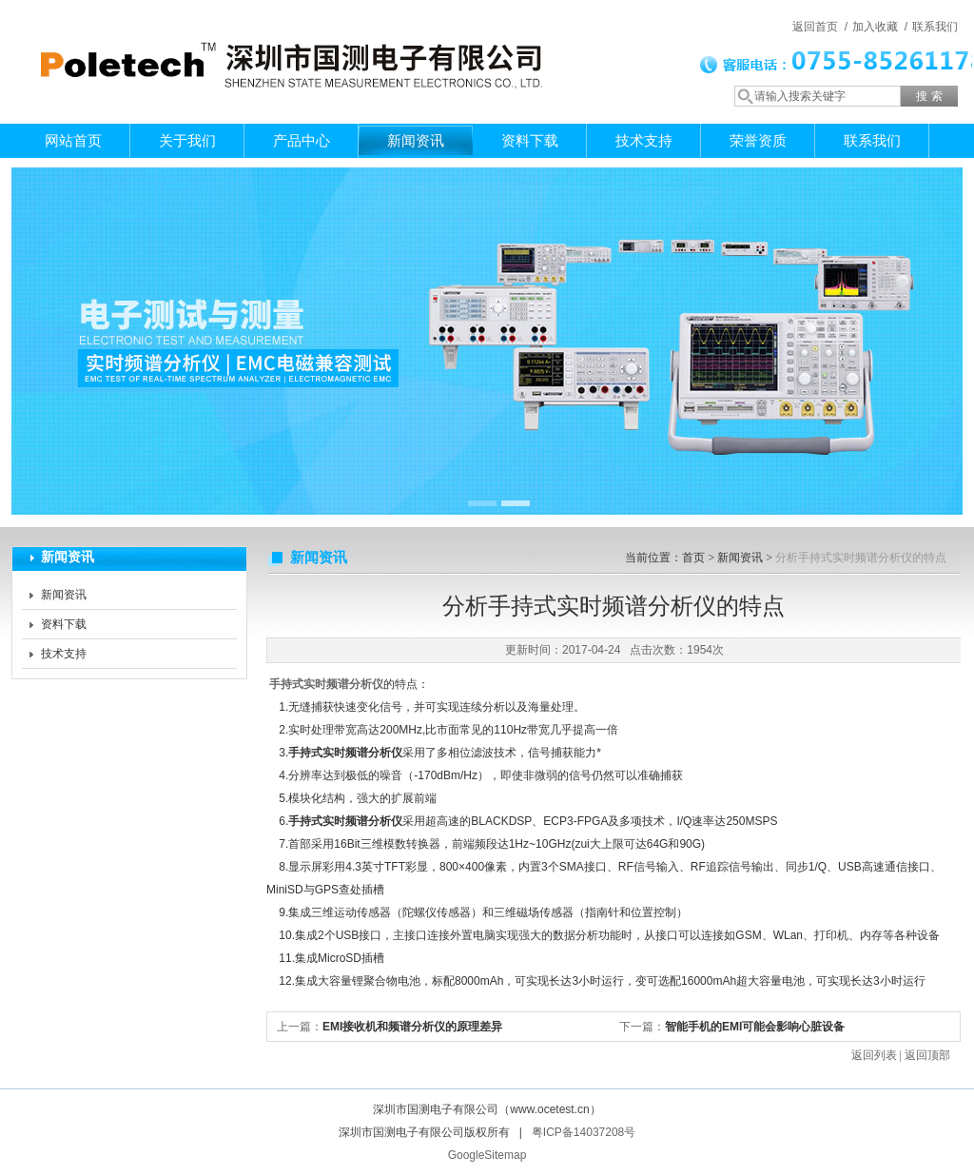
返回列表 (874, 1055)
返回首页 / (819, 26)
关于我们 (187, 140)
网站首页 (73, 140)
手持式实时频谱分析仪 (326, 684)
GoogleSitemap (487, 1155)
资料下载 (529, 140)
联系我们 (935, 26)
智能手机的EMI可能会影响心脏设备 (755, 1026)
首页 (693, 557)
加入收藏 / (879, 26)
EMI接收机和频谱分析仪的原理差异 (412, 1026)
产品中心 (301, 140)
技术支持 (643, 140)
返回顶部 (927, 1055)
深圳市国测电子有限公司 (287, 43)
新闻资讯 (415, 140)
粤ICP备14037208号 (583, 1132)
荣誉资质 (758, 140)
